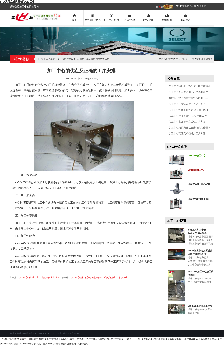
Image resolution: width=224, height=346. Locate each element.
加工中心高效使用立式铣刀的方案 (187, 121)
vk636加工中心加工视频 (200, 306)
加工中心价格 (111, 17)
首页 (74, 17)
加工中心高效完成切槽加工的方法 (187, 133)
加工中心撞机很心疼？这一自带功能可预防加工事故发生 (99, 277)
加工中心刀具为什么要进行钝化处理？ (189, 127)
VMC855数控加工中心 (199, 199)
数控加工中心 (93, 17)
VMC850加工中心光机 (199, 184)
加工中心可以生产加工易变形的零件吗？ (39, 277)
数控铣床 (148, 17)
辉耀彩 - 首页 (41, 343)
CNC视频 (130, 17)
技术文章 (194, 59)
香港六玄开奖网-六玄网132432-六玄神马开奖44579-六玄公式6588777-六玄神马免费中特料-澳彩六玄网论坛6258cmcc (76, 339)
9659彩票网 (54, 343)
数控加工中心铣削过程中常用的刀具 (188, 98)
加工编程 (205, 59)
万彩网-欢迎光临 (8, 339)
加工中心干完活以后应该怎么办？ (187, 103)
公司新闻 (167, 17)
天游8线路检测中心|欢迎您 (74, 343)
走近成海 (185, 17)
